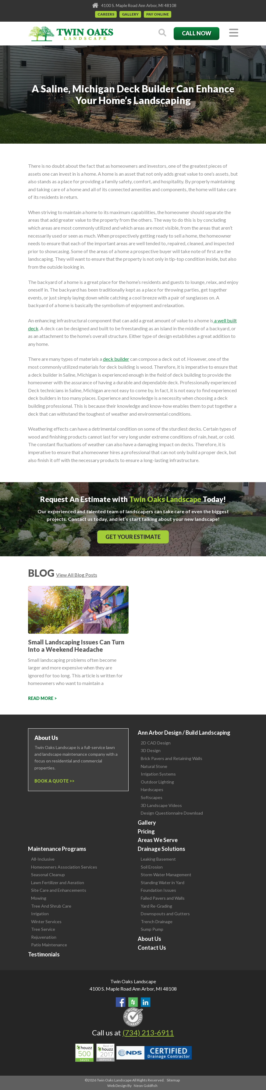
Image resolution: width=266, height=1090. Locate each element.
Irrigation (40, 913)
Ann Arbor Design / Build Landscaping (184, 732)
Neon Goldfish (146, 1085)
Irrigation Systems (158, 773)
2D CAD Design (156, 742)
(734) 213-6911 (148, 1032)
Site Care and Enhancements (58, 890)
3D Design (151, 750)
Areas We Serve (158, 840)
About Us (149, 938)
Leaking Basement (158, 859)
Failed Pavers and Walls (163, 898)
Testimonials (44, 954)
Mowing (38, 898)
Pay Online (157, 14)
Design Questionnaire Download (172, 813)
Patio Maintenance (49, 944)
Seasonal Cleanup (48, 874)
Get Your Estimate (133, 536)
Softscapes (151, 797)
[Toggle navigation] (233, 33)
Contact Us (152, 947)
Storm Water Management (166, 874)
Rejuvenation (43, 937)
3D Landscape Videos (161, 805)
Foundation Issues (158, 890)
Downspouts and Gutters (165, 913)
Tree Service (43, 929)
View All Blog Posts (76, 575)
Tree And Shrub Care (51, 906)
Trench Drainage (156, 921)
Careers (106, 14)
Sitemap (173, 1080)
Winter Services (46, 921)
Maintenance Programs (57, 848)
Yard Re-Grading (156, 906)
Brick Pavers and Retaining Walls (171, 758)
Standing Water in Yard (162, 882)
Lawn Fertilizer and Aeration (57, 882)
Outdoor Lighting (157, 781)
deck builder (116, 359)
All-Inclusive (43, 859)
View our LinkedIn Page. (146, 1002)
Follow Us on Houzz (133, 1002)
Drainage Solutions (161, 848)
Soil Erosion (152, 866)
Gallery (130, 14)
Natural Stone (154, 766)
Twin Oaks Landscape (133, 981)
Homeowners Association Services (64, 866)
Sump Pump (152, 929)
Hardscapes (152, 789)
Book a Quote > (53, 780)
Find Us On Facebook (121, 1002)
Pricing (146, 831)
